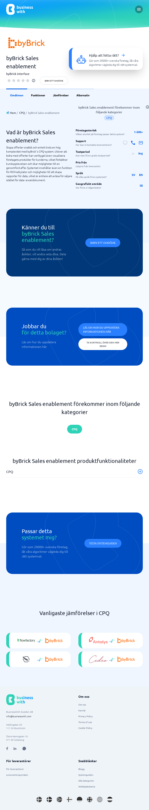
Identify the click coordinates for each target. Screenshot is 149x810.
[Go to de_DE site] (79, 799)
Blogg (81, 769)
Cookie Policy (85, 727)
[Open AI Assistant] (24, 748)
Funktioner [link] (38, 95)
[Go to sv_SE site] (39, 799)
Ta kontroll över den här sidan (103, 344)
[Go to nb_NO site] (59, 799)
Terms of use (85, 722)
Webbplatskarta (86, 786)
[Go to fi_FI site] (69, 799)
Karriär (82, 710)
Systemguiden (85, 774)
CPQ (22, 112)
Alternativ (83, 95)
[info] (33, 80)
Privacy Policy (85, 716)
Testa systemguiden (103, 543)
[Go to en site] (99, 799)
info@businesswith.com (18, 716)
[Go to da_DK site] (49, 799)
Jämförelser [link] (61, 95)
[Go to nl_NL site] (110, 799)
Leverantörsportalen (17, 774)
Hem (13, 112)
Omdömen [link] (16, 95)
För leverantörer (15, 769)
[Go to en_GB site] (89, 799)
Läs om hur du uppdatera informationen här (101, 329)
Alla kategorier (86, 780)
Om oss (82, 704)
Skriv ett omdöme (54, 80)
